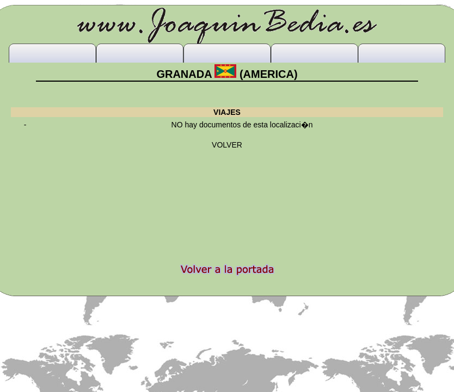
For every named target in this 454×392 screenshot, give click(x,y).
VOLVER (227, 144)
